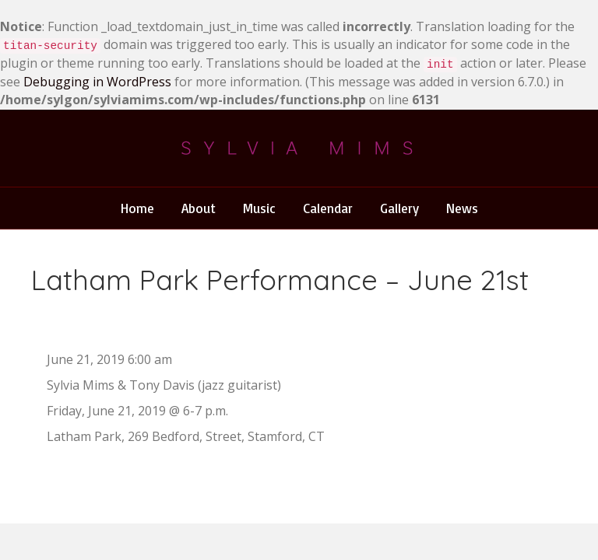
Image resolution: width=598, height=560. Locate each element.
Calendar (328, 208)
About (198, 208)
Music (259, 208)
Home (137, 208)
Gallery (399, 208)
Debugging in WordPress (97, 81)
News (462, 208)
